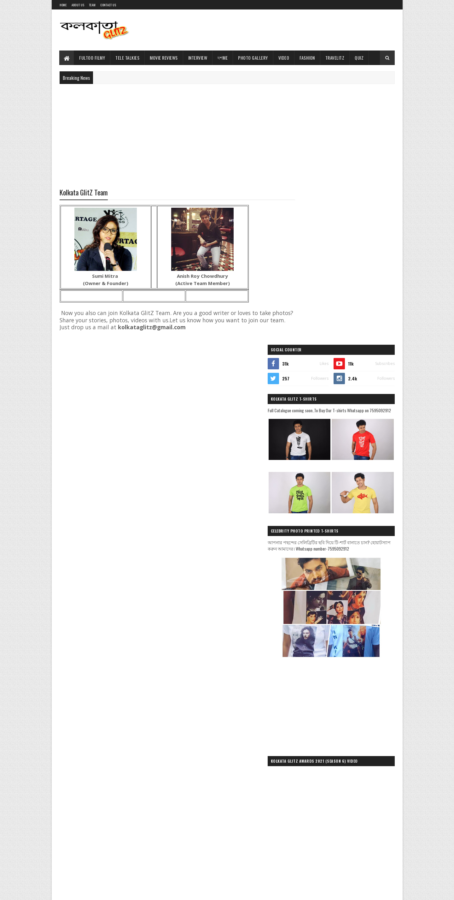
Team (92, 5)
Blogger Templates (122, 891)
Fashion (307, 57)
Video (283, 57)
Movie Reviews (164, 57)
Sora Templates (89, 891)
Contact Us (108, 5)
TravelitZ (335, 57)
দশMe (223, 57)
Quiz (359, 57)
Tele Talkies (128, 57)
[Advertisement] (280, 30)
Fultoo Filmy (92, 57)
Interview (197, 57)
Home (63, 5)
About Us (78, 5)
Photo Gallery (253, 57)
